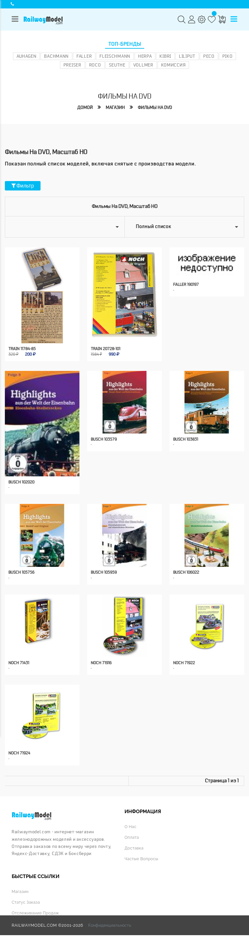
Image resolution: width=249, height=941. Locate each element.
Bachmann (56, 56)
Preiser (72, 64)
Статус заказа (26, 895)
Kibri (165, 56)
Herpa (145, 56)
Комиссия (173, 64)
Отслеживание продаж (36, 906)
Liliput (187, 56)
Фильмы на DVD (155, 107)
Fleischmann (115, 56)
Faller (84, 56)
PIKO (227, 56)
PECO (209, 56)
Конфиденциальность (109, 918)
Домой (83, 107)
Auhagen (27, 56)
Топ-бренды (124, 44)
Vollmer (143, 64)
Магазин (114, 107)
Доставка (134, 841)
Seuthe (117, 64)
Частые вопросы (141, 851)
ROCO (95, 64)
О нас (130, 820)
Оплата (131, 831)
